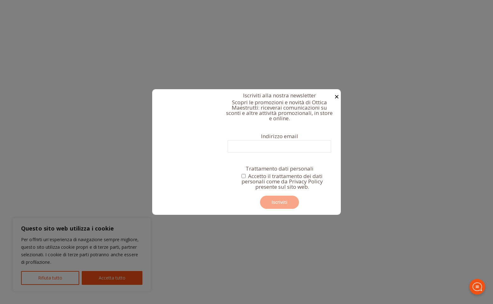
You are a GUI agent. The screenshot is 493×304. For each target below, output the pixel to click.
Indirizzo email (279, 143)
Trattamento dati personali (279, 178)
